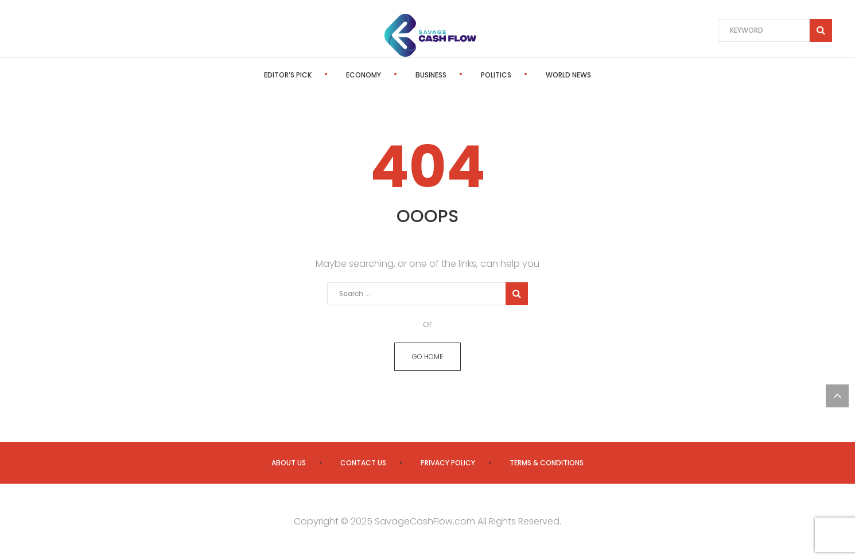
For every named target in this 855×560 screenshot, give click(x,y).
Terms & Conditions (547, 463)
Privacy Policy (448, 463)
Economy (363, 75)
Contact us (363, 463)
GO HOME (427, 356)
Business (430, 75)
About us (288, 463)
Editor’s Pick (288, 75)
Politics (496, 75)
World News (568, 75)
